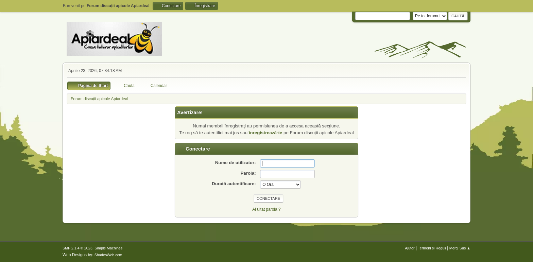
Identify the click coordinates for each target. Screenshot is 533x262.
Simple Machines (108, 248)
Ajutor (409, 248)
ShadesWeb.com (108, 255)
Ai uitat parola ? (266, 209)
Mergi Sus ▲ (459, 248)
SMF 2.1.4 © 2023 (77, 248)
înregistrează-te (265, 132)
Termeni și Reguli (432, 248)
